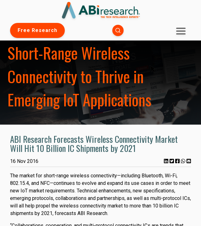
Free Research (37, 30)
